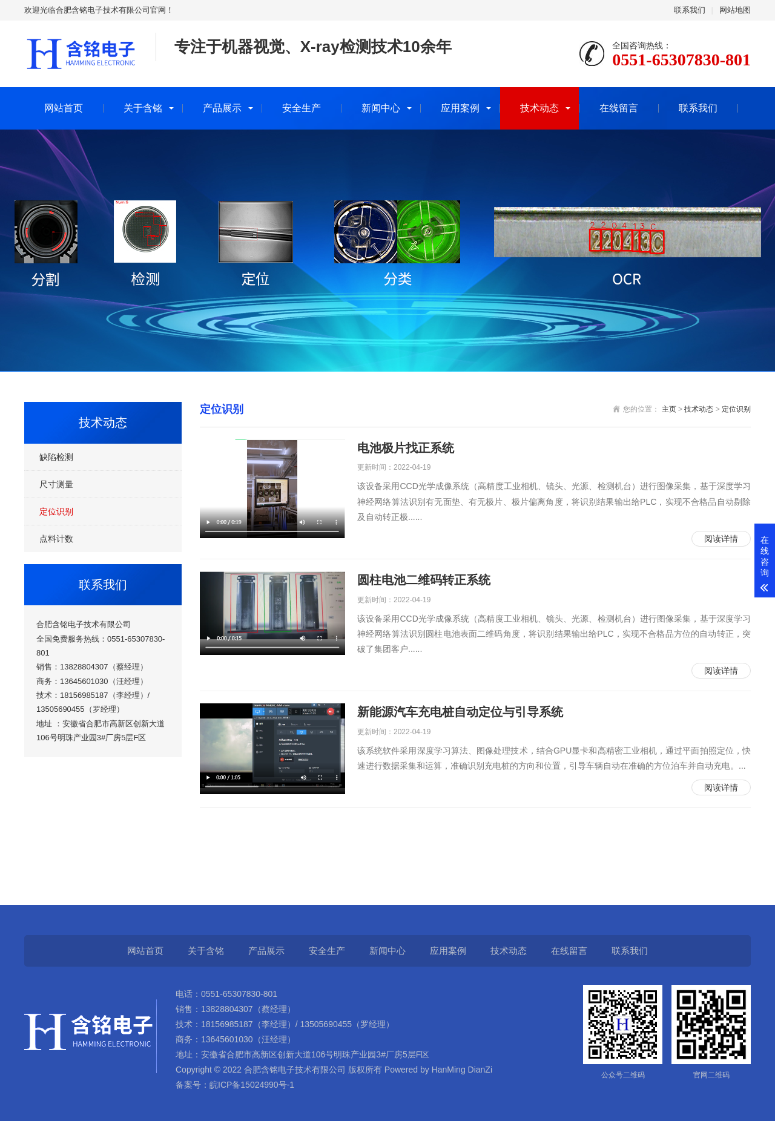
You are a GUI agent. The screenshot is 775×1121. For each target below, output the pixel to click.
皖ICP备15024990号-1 (251, 1085)
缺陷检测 (56, 457)
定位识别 (56, 511)
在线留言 (618, 108)
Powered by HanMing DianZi (437, 1069)
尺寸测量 (56, 484)
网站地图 (735, 10)
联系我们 (689, 10)
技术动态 (539, 108)
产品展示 (222, 108)
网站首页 (63, 108)
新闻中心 (380, 108)
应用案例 (460, 108)
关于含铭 (143, 108)
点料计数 (56, 539)
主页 (669, 409)
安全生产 (301, 108)
